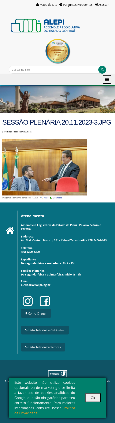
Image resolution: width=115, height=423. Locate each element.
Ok (93, 397)
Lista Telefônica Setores (43, 347)
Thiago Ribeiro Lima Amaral (19, 131)
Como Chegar (36, 313)
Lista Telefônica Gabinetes (44, 330)
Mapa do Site (48, 5)
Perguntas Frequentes (78, 5)
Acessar (103, 5)
